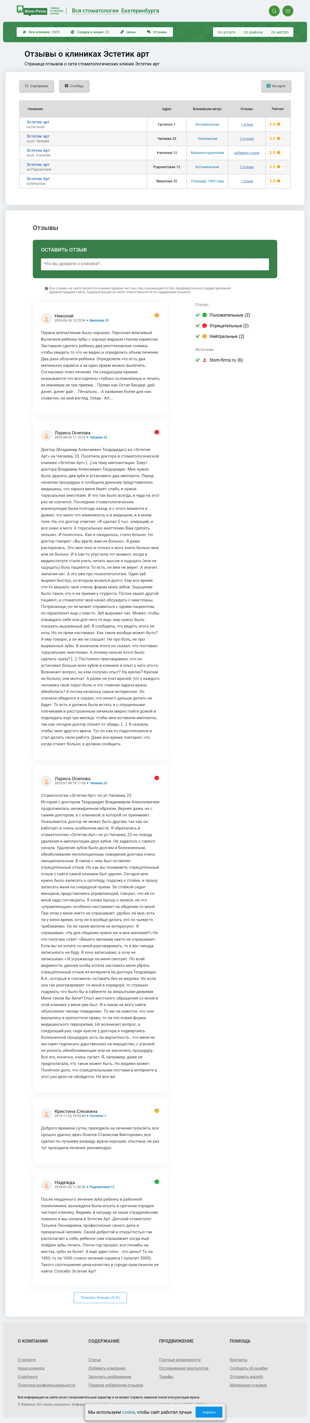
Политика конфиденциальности (46, 1385)
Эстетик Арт (38, 150)
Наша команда (31, 1368)
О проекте (27, 1360)
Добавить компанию (107, 1368)
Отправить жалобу (246, 1376)
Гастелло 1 (98, 1116)
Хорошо (208, 1412)
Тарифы (166, 1376)
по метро (280, 32)
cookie (128, 1412)
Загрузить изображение (109, 1376)
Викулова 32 (99, 320)
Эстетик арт (37, 122)
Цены (128, 32)
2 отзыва (247, 139)
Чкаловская (207, 139)
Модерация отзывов (248, 1385)
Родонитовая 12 (102, 1187)
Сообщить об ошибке (249, 1368)
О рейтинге (28, 1376)
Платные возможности (180, 1360)
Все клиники (41, 32)
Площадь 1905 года (207, 181)
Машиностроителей (207, 153)
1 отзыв (247, 124)
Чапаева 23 (98, 437)
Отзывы (157, 32)
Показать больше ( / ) (100, 1297)
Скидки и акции (90, 32)
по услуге (227, 32)
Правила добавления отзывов (115, 1385)
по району (253, 32)
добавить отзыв (246, 153)
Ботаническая (207, 124)
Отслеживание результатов (184, 1368)
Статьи (94, 1360)
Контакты (238, 1360)
